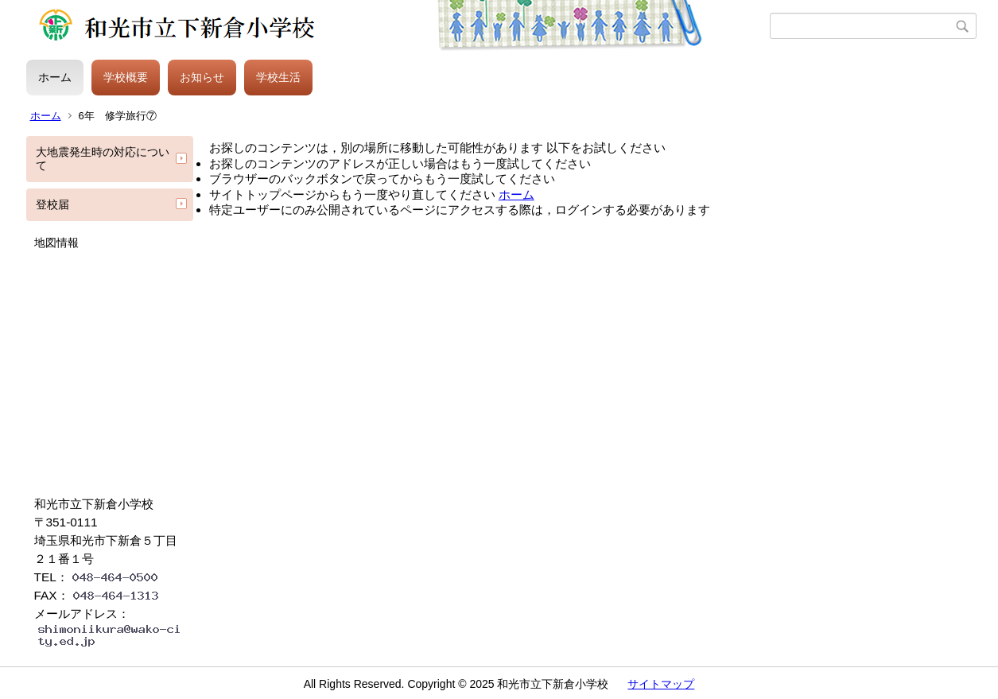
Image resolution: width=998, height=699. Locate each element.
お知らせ (202, 77)
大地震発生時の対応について (102, 159)
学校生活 (278, 77)
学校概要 (125, 77)
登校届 (52, 204)
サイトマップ (660, 684)
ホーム (55, 77)
